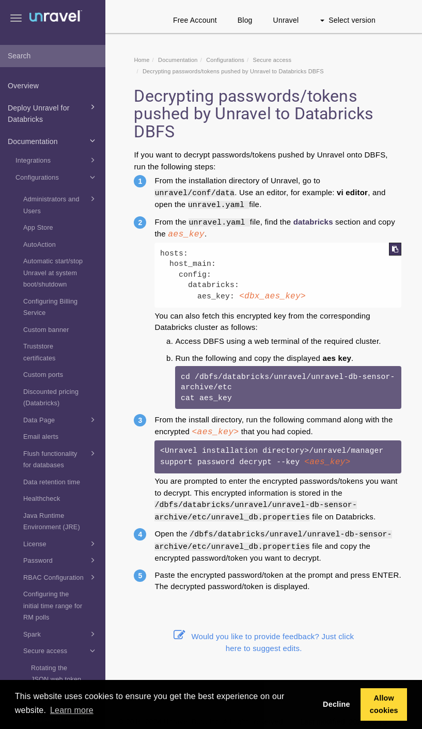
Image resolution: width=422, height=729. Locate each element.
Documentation (53, 140)
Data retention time (51, 482)
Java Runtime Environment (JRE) (51, 521)
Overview (23, 86)
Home (141, 60)
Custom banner (46, 330)
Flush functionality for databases (60, 458)
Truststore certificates (39, 352)
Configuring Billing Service (50, 307)
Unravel (286, 20)
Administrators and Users (60, 204)
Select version (348, 20)
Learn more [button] (71, 710)
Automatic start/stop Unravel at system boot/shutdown (53, 273)
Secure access (60, 650)
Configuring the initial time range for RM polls (52, 606)
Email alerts (40, 436)
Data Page (60, 419)
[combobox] (52, 56)
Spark (60, 634)
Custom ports (43, 374)
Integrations (56, 160)
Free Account (195, 20)
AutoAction (39, 244)
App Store (38, 227)
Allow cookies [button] (384, 704)
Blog (245, 20)
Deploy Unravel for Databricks (53, 112)
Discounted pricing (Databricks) (51, 397)
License (60, 543)
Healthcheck (41, 498)
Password (60, 560)
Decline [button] (336, 704)
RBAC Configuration (60, 577)
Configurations (56, 177)
